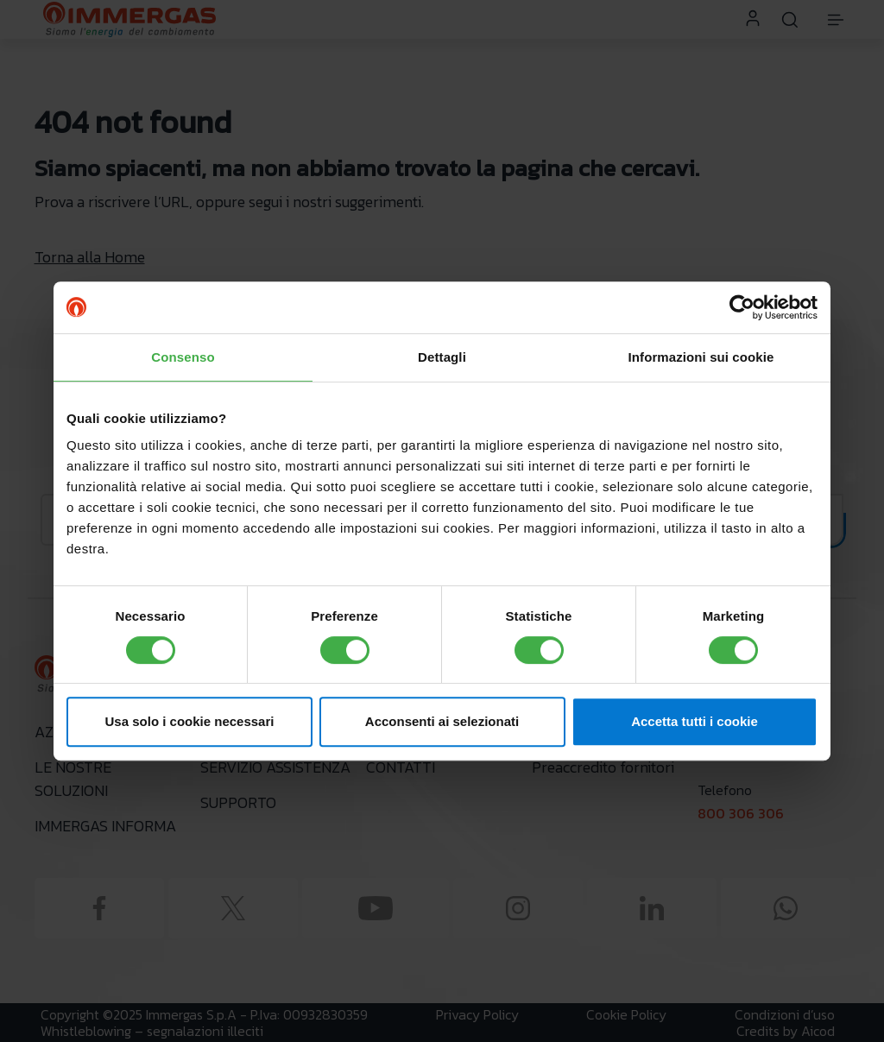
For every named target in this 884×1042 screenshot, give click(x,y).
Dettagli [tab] (442, 357)
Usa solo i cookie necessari (190, 721)
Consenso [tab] (182, 357)
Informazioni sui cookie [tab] (701, 357)
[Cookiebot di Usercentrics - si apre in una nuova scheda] (742, 307)
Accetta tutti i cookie (694, 721)
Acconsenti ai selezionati (442, 721)
